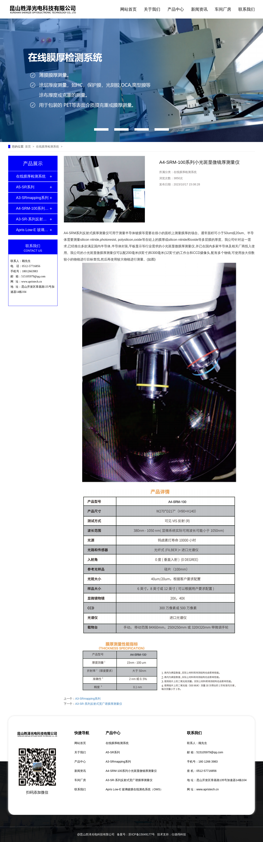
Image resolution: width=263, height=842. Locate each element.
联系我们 (246, 9)
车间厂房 (223, 9)
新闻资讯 (199, 9)
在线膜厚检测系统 (48, 146)
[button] (101, 129)
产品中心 (175, 9)
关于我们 (152, 9)
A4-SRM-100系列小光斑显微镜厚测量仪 (32, 208)
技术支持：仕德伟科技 (171, 834)
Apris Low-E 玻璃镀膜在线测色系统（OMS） (32, 230)
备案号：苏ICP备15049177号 (136, 834)
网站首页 (128, 9)
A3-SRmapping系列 (32, 198)
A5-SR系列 (25, 187)
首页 (28, 146)
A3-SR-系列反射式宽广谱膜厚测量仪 (32, 219)
